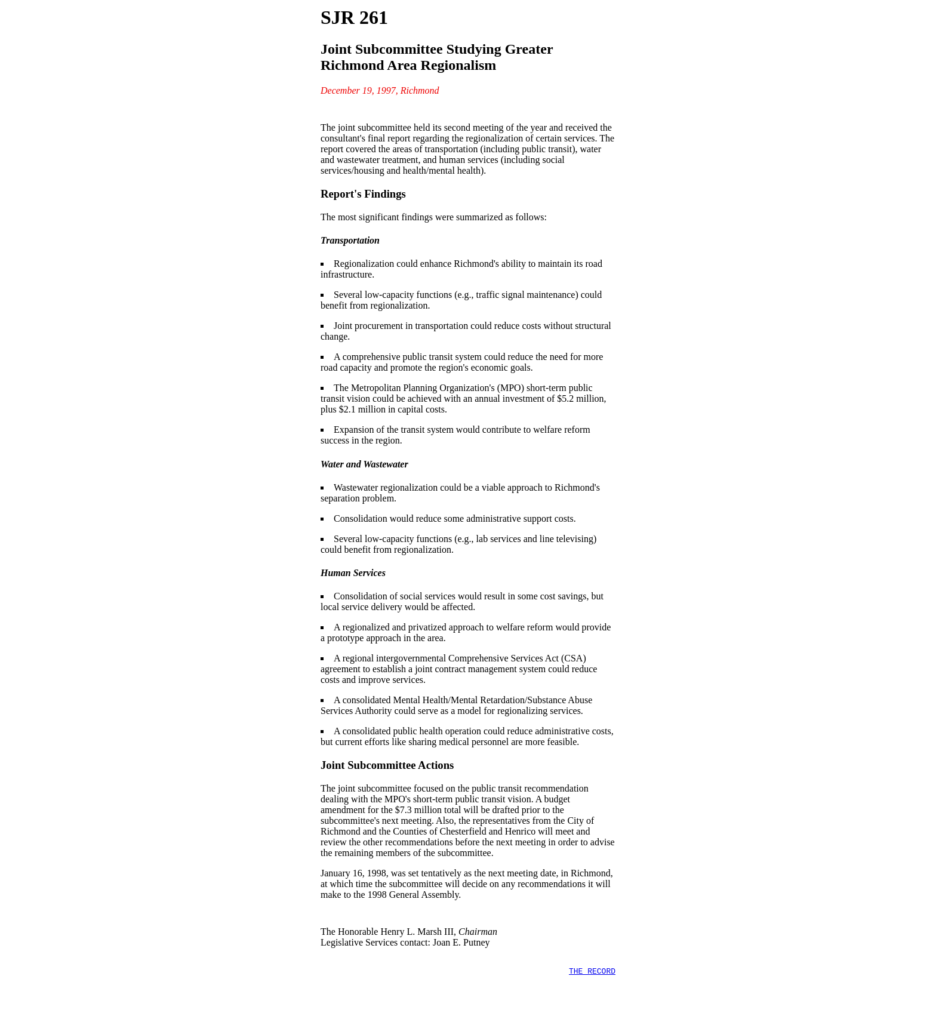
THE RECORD (592, 977)
